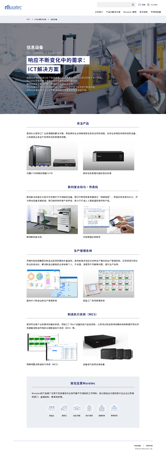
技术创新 (144, 12)
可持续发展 (156, 12)
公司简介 (99, 12)
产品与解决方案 (113, 12)
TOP (28, 19)
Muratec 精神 (129, 12)
